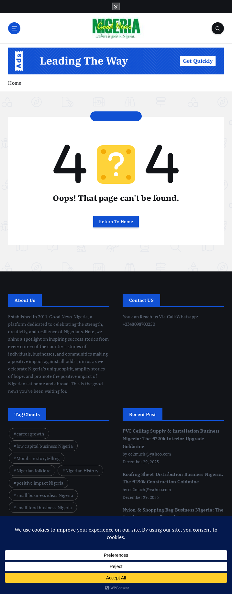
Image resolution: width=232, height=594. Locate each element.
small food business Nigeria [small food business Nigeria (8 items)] (44, 507)
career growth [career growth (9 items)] (30, 434)
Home (14, 83)
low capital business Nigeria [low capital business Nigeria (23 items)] (45, 446)
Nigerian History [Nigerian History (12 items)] (81, 471)
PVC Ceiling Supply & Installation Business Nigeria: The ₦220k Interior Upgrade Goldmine (171, 438)
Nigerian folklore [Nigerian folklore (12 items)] (33, 471)
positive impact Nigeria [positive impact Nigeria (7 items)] (40, 483)
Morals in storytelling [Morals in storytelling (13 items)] (38, 458)
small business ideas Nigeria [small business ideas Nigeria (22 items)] (45, 495)
